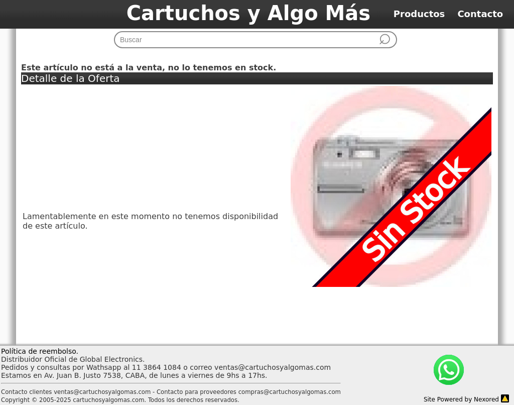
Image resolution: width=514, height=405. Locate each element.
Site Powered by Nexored (461, 399)
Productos (426, 14)
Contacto (484, 14)
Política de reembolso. (39, 351)
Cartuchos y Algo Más (248, 13)
